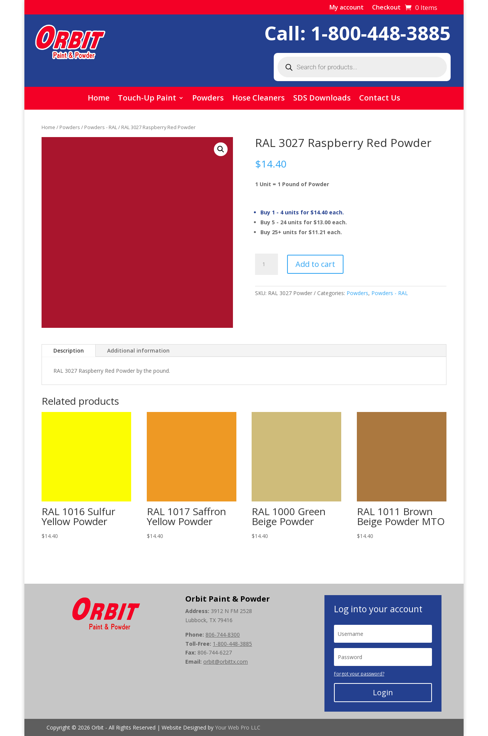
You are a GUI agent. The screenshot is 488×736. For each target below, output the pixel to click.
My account (346, 8)
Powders (208, 99)
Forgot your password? (359, 674)
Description (68, 350)
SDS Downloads (322, 99)
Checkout (386, 8)
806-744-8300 (222, 634)
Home (98, 99)
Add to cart (315, 264)
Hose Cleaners (258, 99)
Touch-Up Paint (147, 99)
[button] (221, 149)
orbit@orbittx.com (225, 661)
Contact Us (379, 99)
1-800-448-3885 (381, 33)
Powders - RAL (100, 127)
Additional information (138, 350)
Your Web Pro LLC (237, 727)
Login (383, 692)
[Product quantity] (266, 264)
